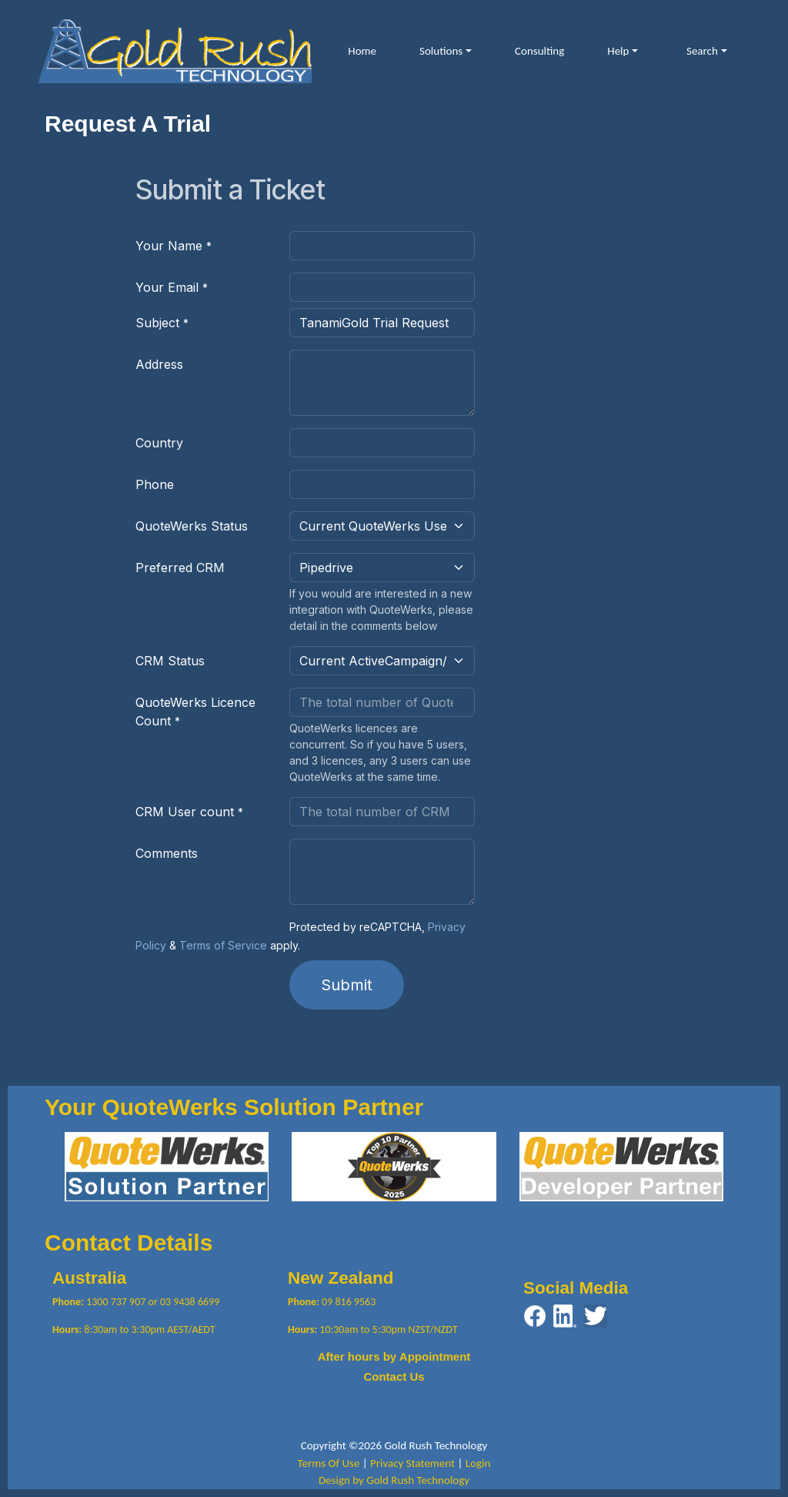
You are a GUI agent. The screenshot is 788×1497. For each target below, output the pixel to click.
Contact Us (393, 1376)
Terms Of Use (329, 1463)
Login (478, 1463)
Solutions (440, 51)
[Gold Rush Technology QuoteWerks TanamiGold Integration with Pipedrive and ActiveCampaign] (174, 50)
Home (362, 51)
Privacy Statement (412, 1463)
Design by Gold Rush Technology (394, 1480)
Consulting (539, 51)
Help (618, 51)
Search (702, 51)
